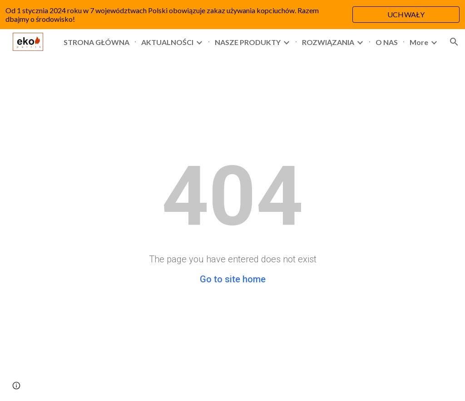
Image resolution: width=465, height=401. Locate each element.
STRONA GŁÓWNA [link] (96, 42)
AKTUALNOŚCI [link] (167, 42)
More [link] (419, 42)
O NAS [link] (387, 42)
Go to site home (233, 279)
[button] (454, 42)
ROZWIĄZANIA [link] (328, 42)
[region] (232, 14)
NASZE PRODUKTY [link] (248, 42)
